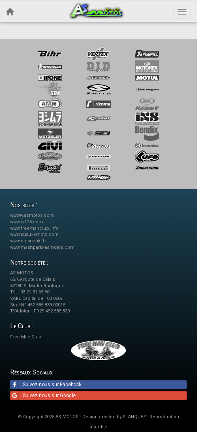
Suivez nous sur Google (43, 395)
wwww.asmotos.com (32, 215)
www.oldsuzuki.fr (28, 241)
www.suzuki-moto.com (34, 234)
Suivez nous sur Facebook (46, 385)
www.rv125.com (26, 222)
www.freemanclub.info (34, 228)
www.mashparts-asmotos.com (42, 247)
